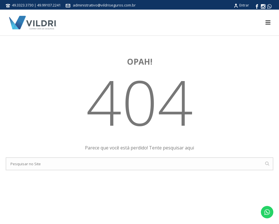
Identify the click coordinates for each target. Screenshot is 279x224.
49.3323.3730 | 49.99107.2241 (36, 5)
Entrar (241, 5)
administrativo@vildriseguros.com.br (104, 5)
